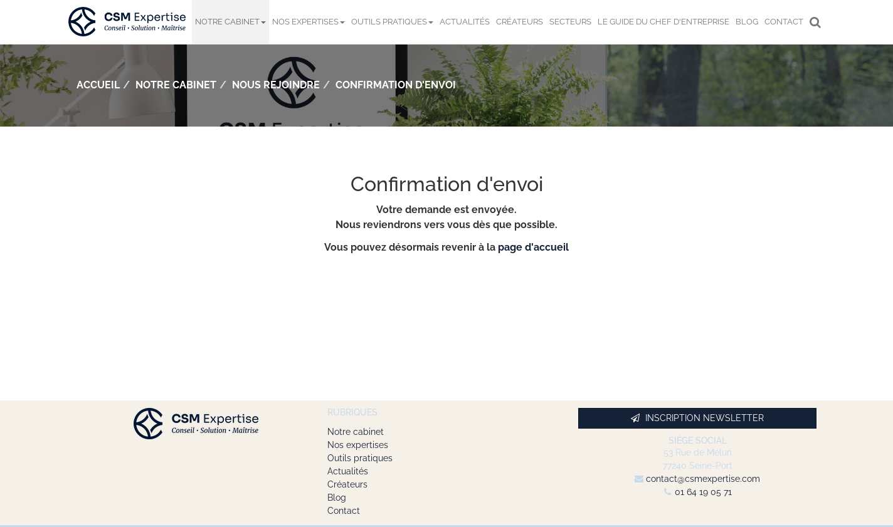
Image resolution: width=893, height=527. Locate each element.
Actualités (465, 21)
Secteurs (570, 21)
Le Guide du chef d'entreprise (663, 21)
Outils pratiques (392, 21)
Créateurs (519, 21)
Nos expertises (308, 21)
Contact (783, 21)
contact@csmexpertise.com (703, 479)
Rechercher (817, 22)
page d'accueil (533, 247)
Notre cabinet (230, 21)
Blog (747, 21)
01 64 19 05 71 (703, 492)
